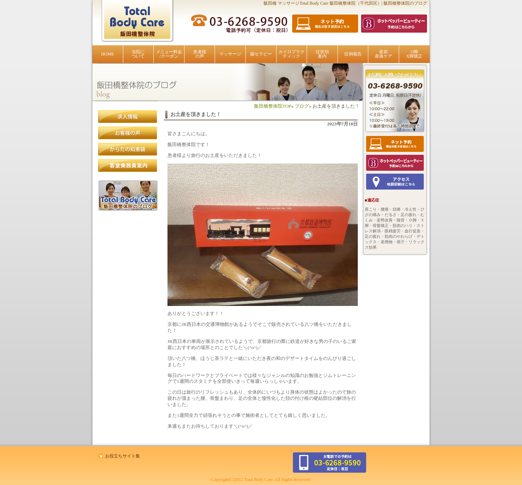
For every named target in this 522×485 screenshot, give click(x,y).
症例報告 (353, 54)
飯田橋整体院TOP (272, 106)
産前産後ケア (383, 54)
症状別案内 (322, 54)
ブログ (302, 106)
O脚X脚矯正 (414, 54)
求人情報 (128, 116)
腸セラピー (261, 54)
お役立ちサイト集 (122, 456)
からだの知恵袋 (128, 149)
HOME (107, 54)
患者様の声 (199, 54)
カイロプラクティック (291, 54)
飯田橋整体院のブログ (128, 195)
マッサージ (230, 54)
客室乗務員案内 (128, 165)
